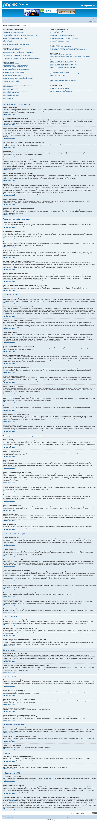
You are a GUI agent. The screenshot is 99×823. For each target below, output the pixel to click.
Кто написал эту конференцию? (58, 87)
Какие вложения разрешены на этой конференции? (63, 80)
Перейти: (72, 813)
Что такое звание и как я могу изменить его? (14, 57)
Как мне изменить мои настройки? (11, 49)
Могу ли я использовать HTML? (10, 88)
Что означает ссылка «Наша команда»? (60, 41)
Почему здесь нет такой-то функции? (59, 88)
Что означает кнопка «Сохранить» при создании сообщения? (18, 78)
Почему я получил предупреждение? (12, 75)
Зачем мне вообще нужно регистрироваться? (14, 32)
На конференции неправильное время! (12, 51)
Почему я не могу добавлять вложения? (13, 74)
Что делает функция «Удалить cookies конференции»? (16, 44)
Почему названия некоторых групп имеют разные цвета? (64, 38)
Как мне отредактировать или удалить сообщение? (15, 65)
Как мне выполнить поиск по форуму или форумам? (63, 61)
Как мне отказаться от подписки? (58, 75)
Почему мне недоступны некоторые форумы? (14, 72)
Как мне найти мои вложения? (57, 81)
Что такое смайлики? (8, 89)
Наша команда (61, 817)
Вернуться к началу (9, 114)
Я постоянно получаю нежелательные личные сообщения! (64, 48)
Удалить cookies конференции (73, 817)
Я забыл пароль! (7, 37)
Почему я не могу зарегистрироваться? (12, 43)
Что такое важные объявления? (11, 92)
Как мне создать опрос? (9, 68)
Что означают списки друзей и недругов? (60, 54)
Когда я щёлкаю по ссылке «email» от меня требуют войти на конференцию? (22, 58)
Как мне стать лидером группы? (58, 37)
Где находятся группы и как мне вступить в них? (62, 35)
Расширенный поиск (91, 6)
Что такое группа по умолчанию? (58, 40)
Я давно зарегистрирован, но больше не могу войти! (16, 40)
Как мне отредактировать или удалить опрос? (14, 71)
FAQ (90, 21)
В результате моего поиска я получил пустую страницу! (64, 64)
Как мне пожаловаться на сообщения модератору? (15, 77)
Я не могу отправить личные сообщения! (60, 46)
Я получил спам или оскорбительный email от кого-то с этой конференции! (68, 49)
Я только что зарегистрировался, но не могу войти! (15, 38)
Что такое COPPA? (7, 41)
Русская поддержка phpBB (49, 820)
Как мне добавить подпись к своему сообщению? (15, 66)
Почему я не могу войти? (9, 31)
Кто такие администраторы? (57, 31)
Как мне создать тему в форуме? (11, 63)
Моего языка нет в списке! (9, 54)
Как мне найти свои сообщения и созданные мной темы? (64, 67)
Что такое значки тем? (8, 98)
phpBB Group (52, 778)
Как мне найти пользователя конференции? (61, 65)
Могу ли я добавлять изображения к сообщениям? (15, 91)
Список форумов (9, 18)
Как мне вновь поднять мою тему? (11, 81)
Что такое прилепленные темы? (11, 95)
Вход (95, 21)
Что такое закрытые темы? (9, 97)
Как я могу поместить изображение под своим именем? (16, 55)
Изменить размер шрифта (94, 18)
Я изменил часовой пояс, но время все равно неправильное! (18, 52)
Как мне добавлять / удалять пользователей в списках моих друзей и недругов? (70, 56)
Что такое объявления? (9, 94)
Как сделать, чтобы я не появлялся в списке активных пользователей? (20, 35)
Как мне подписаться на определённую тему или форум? (64, 73)
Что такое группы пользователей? (58, 34)
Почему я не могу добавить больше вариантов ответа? (16, 69)
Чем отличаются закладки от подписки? (60, 72)
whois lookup (12, 800)
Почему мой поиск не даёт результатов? (60, 62)
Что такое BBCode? (8, 86)
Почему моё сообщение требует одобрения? (14, 80)
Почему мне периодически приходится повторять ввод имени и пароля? (21, 34)
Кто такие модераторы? (56, 32)
